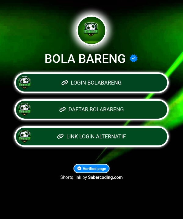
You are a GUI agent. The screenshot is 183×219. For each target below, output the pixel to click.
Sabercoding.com (105, 177)
